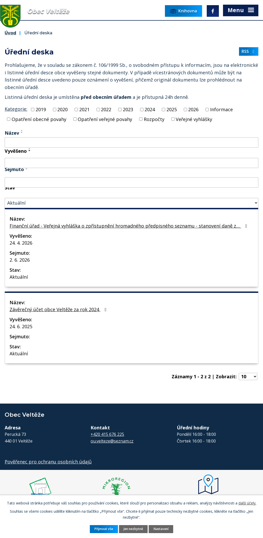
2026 (193, 109)
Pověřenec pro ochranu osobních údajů (48, 462)
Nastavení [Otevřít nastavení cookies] (161, 529)
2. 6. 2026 (20, 260)
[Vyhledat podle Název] (131, 142)
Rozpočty (154, 119)
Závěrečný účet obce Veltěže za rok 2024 (59, 309)
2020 (62, 109)
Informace (221, 109)
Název (12, 133)
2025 (171, 109)
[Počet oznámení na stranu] (248, 376)
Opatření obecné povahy (39, 119)
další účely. (247, 503)
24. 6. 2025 (21, 326)
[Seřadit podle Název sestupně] (22, 133)
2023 (128, 109)
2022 (106, 109)
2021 (84, 109)
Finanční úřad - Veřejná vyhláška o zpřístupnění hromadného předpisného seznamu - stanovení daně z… (129, 226)
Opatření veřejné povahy (105, 119)
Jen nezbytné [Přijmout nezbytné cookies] (133, 529)
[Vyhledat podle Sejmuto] (131, 182)
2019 (41, 109)
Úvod (10, 32)
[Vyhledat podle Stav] (131, 203)
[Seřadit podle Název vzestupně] (22, 131)
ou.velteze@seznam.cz (112, 441)
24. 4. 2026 (21, 243)
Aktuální (19, 277)
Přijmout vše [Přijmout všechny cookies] (103, 529)
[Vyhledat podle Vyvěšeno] (131, 163)
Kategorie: (16, 109)
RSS (249, 51)
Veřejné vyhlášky (194, 119)
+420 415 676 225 (107, 434)
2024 (150, 109)
